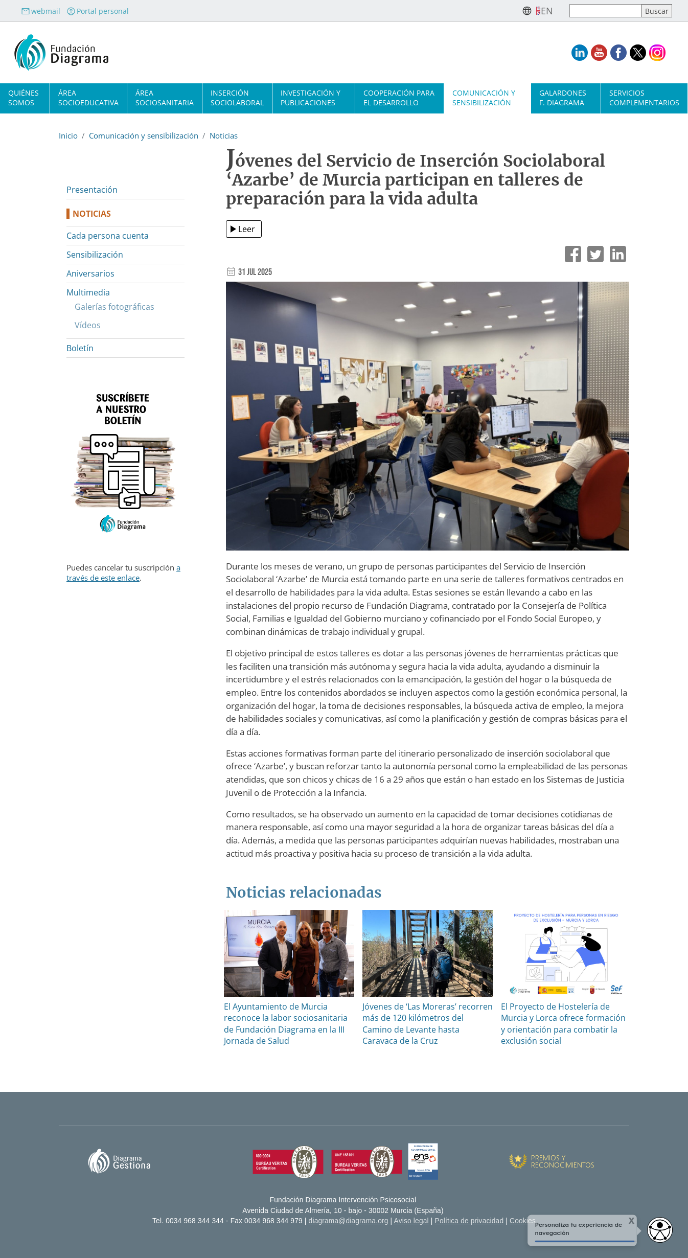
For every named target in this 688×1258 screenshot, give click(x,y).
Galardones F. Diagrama (562, 97)
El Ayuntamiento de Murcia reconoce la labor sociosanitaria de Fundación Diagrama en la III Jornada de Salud (286, 1023)
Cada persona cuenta (107, 235)
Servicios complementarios (644, 97)
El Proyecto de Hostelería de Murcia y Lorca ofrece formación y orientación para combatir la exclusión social (563, 1023)
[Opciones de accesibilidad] (660, 1230)
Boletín (80, 348)
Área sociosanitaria (164, 97)
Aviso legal (411, 1221)
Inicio (68, 135)
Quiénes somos (23, 97)
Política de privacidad (469, 1221)
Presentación (92, 189)
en (547, 11)
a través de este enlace (123, 572)
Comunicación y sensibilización (483, 97)
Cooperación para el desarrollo (398, 97)
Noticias (224, 135)
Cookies (523, 1221)
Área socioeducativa (88, 97)
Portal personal (97, 11)
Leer (246, 229)
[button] (427, 420)
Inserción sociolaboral (237, 97)
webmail (40, 11)
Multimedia (88, 292)
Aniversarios (90, 273)
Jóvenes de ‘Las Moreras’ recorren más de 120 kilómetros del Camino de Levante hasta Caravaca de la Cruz (427, 1023)
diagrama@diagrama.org (348, 1221)
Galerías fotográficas (114, 306)
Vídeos (88, 325)
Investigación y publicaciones (310, 97)
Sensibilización (94, 254)
